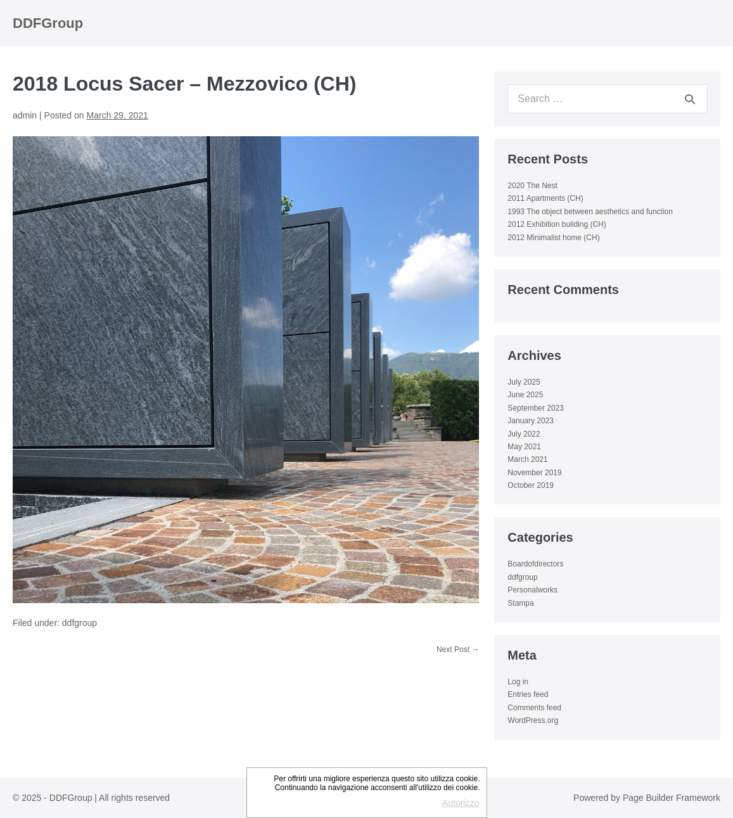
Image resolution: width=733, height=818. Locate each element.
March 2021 (527, 459)
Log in (517, 681)
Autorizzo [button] (460, 803)
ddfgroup (79, 623)
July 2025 (523, 382)
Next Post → (458, 649)
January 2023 (530, 420)
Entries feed (527, 694)
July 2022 (523, 434)
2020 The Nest (532, 185)
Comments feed (534, 707)
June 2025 (525, 394)
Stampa (520, 603)
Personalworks (532, 589)
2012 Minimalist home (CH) (553, 237)
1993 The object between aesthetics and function (590, 211)
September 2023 (535, 408)
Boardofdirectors (535, 563)
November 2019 (534, 472)
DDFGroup (48, 23)
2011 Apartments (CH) (545, 198)
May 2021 (524, 446)
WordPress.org (532, 720)
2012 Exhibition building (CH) (556, 224)
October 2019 (530, 485)
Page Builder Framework (671, 798)
